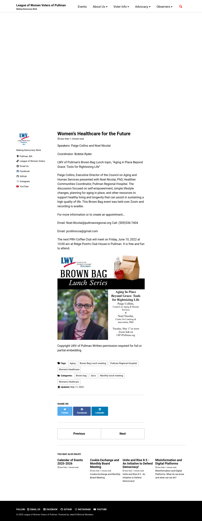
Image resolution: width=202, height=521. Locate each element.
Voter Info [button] (121, 6)
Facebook (50, 508)
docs (93, 377)
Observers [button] (164, 6)
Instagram (83, 508)
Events (81, 6)
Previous (79, 432)
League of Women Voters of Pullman (41, 7)
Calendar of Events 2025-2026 (70, 460)
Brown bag (81, 377)
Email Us (34, 508)
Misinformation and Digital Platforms (168, 460)
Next (122, 432)
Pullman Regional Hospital (123, 365)
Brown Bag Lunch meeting (93, 365)
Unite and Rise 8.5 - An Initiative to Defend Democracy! (138, 462)
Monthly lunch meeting (111, 377)
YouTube (101, 508)
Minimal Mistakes (85, 513)
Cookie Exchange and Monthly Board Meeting (104, 462)
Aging (72, 365)
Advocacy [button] (142, 6)
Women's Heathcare (69, 383)
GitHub (66, 508)
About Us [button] (99, 6)
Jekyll (72, 513)
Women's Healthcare (69, 371)
